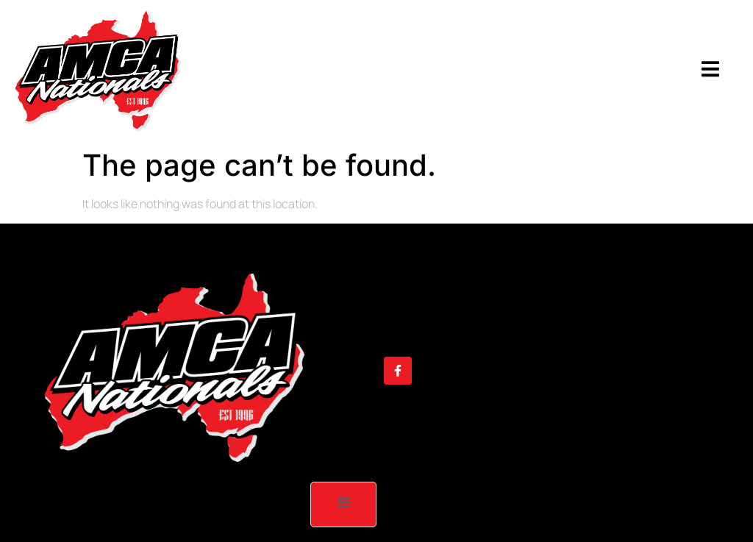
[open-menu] (710, 71)
